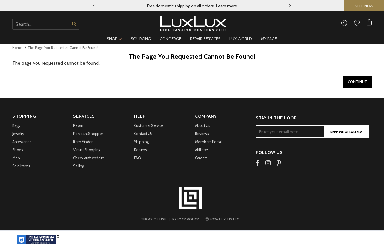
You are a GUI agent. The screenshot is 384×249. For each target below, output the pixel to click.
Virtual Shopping (86, 149)
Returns (140, 149)
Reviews (202, 133)
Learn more (226, 6)
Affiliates (202, 149)
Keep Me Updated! (346, 131)
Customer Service (149, 125)
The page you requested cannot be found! (63, 47)
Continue (357, 82)
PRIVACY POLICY (185, 219)
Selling (78, 166)
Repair (78, 125)
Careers (201, 157)
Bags (16, 125)
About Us (202, 125)
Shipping (141, 141)
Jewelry (18, 133)
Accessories (22, 141)
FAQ (137, 157)
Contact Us (143, 133)
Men (16, 157)
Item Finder (83, 141)
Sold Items (21, 166)
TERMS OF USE (153, 219)
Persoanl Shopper (88, 133)
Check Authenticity (88, 157)
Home (17, 47)
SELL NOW (364, 6)
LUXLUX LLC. (222, 219)
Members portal (208, 141)
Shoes (17, 149)
